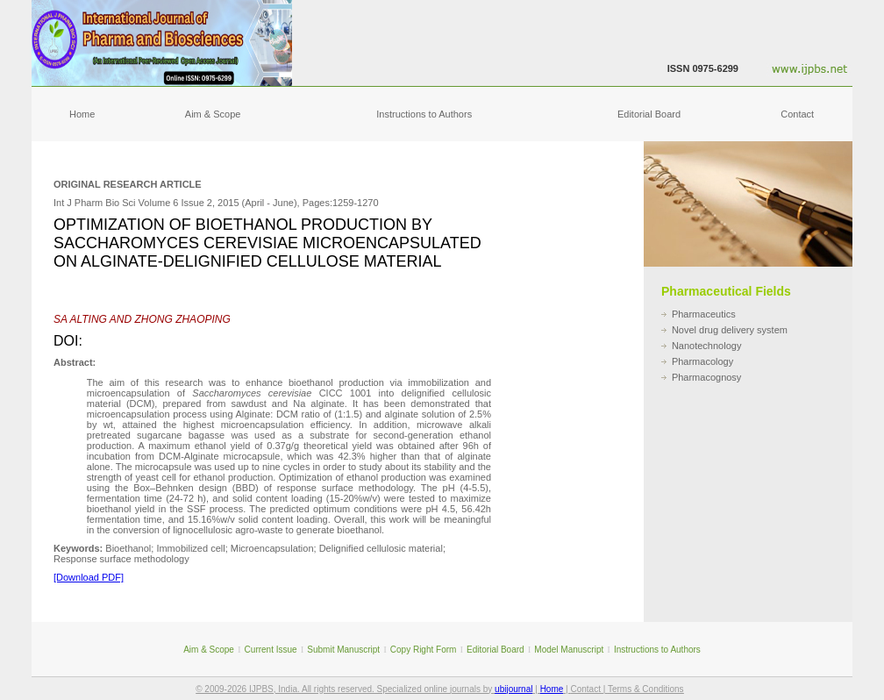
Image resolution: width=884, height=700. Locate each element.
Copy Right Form (423, 649)
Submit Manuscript (343, 649)
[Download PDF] (88, 577)
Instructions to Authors (424, 114)
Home (82, 114)
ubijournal (513, 689)
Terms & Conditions (646, 689)
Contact (797, 114)
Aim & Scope (213, 114)
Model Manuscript (568, 649)
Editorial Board (649, 114)
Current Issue (271, 649)
